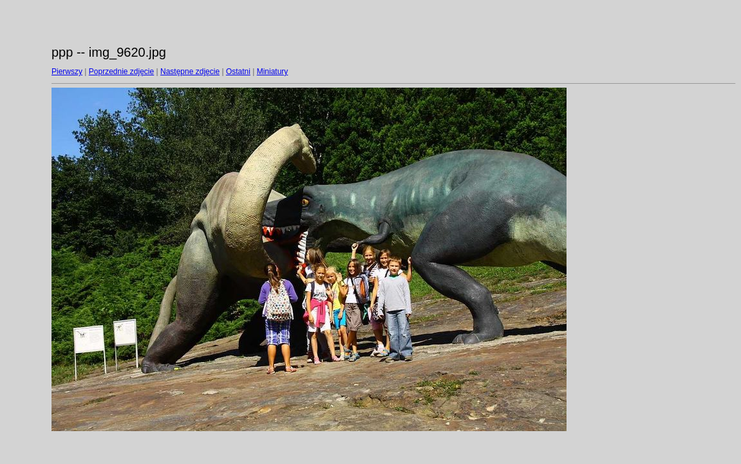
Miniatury (272, 71)
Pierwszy (67, 71)
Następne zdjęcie (190, 71)
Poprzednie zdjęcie (121, 71)
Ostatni (238, 71)
